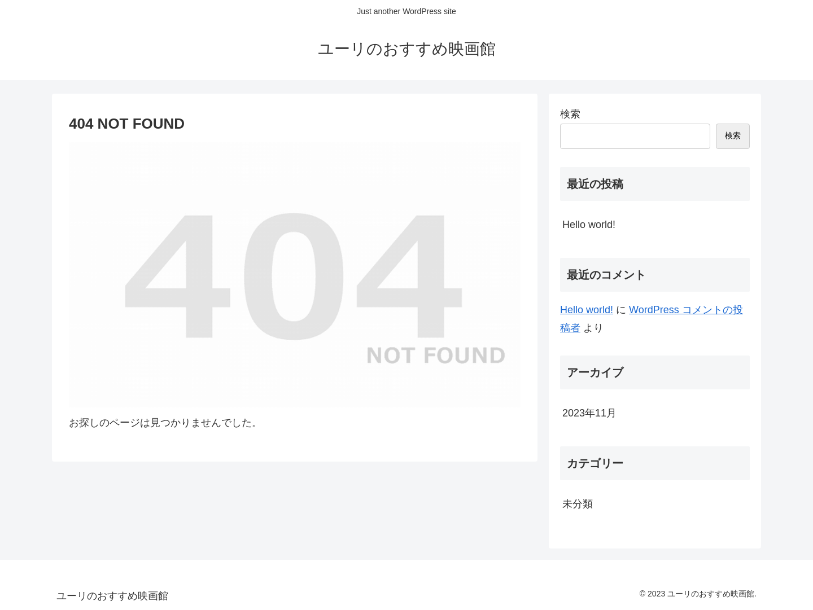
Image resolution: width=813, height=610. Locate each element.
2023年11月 (589, 413)
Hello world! (588, 224)
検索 (570, 114)
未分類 (577, 504)
